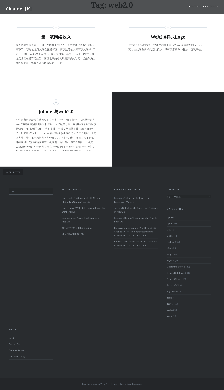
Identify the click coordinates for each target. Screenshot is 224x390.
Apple (170, 217)
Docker (170, 235)
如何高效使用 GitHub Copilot (77, 227)
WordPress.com (134, 384)
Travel (170, 303)
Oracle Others (174, 279)
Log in (12, 338)
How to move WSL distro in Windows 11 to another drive (83, 210)
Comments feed (17, 350)
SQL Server (172, 291)
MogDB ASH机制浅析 (73, 234)
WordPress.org (17, 356)
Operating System (176, 266)
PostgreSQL (173, 285)
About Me (194, 6)
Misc (169, 248)
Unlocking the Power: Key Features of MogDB (81, 219)
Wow (169, 316)
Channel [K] (19, 9)
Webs (170, 310)
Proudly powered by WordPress (96, 384)
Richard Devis (121, 241)
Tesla (169, 297)
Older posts (13, 172)
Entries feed (15, 344)
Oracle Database (175, 272)
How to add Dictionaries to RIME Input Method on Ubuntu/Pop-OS (81, 200)
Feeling (170, 241)
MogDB (171, 254)
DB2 (169, 229)
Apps (169, 223)
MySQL (171, 260)
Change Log (210, 6)
